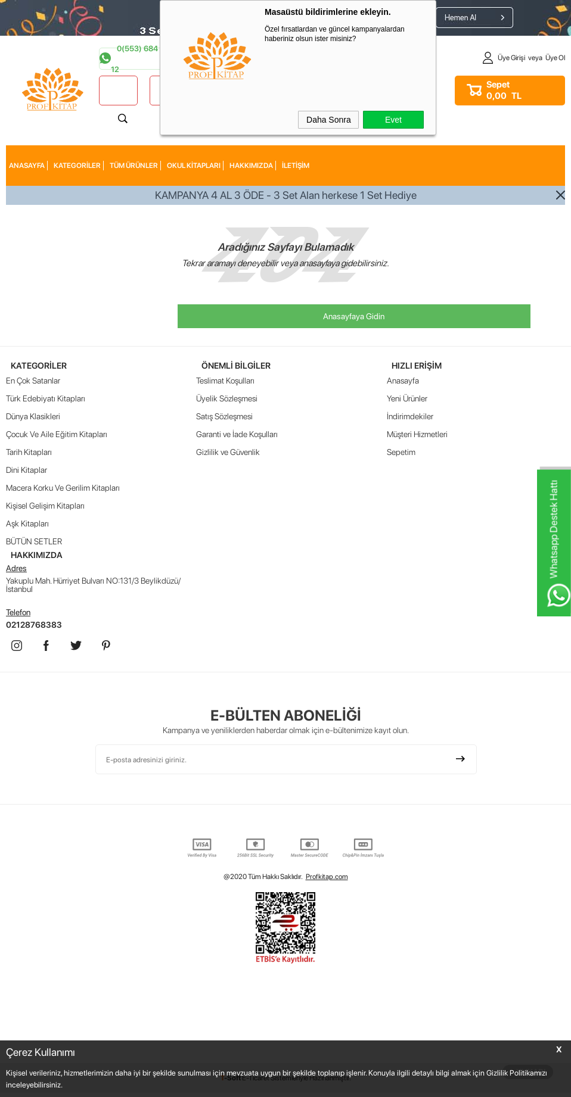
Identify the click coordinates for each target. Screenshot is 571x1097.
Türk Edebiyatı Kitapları (45, 399)
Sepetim (401, 452)
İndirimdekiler (410, 417)
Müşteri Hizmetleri (417, 435)
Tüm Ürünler (134, 165)
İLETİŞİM (295, 165)
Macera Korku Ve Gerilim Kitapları (63, 488)
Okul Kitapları (194, 165)
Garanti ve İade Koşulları (237, 435)
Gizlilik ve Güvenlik (228, 452)
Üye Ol (555, 58)
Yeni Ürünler (407, 399)
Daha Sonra (328, 119)
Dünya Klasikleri (33, 417)
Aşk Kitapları (27, 524)
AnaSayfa (27, 165)
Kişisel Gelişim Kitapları (45, 506)
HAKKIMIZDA (251, 165)
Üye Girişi (511, 58)
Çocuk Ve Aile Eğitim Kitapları (56, 435)
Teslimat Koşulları (225, 381)
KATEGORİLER (77, 165)
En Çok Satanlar (33, 381)
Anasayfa (403, 381)
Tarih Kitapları (29, 452)
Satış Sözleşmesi (224, 417)
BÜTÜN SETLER (34, 542)
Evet (393, 119)
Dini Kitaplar (26, 470)
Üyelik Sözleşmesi (226, 399)
